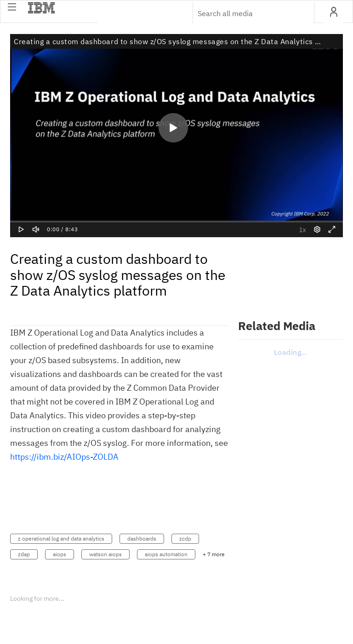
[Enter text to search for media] (243, 13)
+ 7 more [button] (214, 554)
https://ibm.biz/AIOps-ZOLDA (64, 456)
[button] (11, 6)
